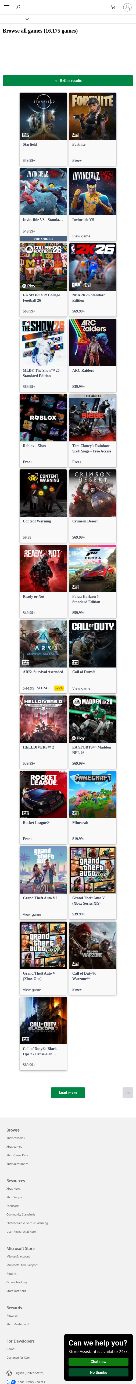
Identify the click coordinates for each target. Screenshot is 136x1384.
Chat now (98, 1362)
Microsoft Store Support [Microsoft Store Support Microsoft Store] (22, 1265)
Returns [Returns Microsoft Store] (11, 1273)
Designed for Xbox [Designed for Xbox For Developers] (18, 1357)
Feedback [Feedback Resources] (12, 1205)
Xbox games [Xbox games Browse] (14, 1146)
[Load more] (68, 1092)
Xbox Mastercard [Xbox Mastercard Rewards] (17, 1324)
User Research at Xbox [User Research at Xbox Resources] (21, 1231)
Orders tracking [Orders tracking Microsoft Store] (16, 1282)
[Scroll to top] (128, 1092)
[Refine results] (68, 80)
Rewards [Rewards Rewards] (12, 1315)
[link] (43, 129)
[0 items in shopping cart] (114, 7)
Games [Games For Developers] (11, 1349)
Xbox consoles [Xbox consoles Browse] (15, 1138)
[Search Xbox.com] (18, 7)
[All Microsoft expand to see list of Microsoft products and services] (6, 7)
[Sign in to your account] (127, 7)
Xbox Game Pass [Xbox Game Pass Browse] (17, 1155)
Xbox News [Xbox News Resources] (13, 1188)
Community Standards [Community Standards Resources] (20, 1214)
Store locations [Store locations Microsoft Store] (16, 1290)
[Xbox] (14, 19)
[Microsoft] (67, 4)
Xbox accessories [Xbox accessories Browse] (17, 1163)
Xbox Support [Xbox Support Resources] (15, 1197)
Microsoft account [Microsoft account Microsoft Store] (18, 1256)
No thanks (98, 1372)
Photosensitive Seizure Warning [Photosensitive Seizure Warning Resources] (27, 1223)
